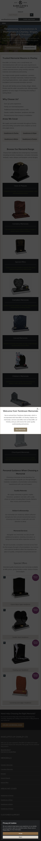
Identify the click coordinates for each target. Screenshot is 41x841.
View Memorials (20, 429)
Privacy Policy (6, 829)
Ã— (38, 409)
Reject (20, 837)
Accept (20, 833)
